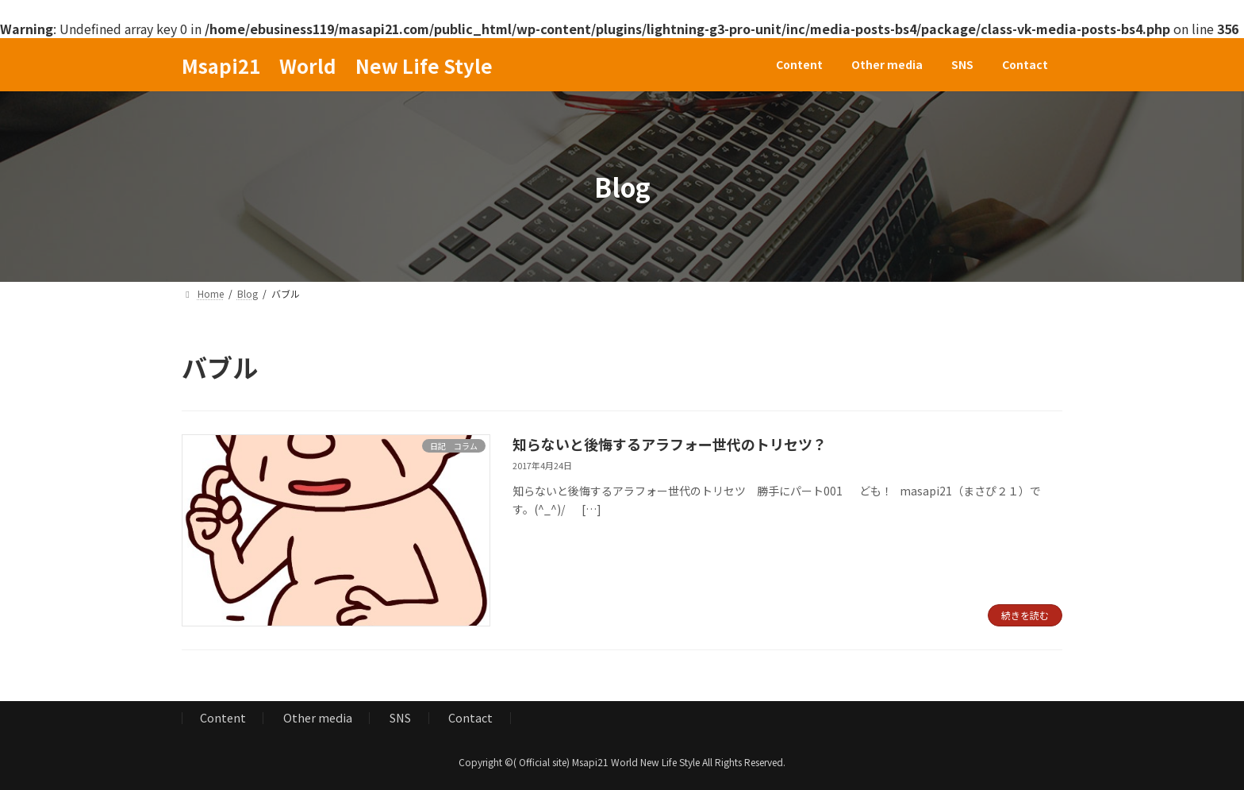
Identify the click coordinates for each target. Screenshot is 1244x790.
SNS (400, 717)
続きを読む (1025, 615)
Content (223, 717)
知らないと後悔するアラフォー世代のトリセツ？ (670, 444)
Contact (470, 717)
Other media (317, 717)
